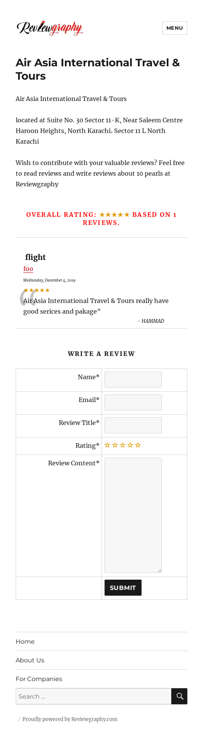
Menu (174, 28)
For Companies (39, 679)
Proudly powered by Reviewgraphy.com (70, 719)
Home (25, 641)
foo (28, 268)
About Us (30, 660)
